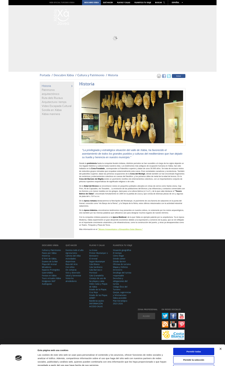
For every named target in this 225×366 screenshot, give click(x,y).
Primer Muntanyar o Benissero (98, 254)
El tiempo (117, 253)
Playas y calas (123, 2)
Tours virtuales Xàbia (51, 278)
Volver (178, 76)
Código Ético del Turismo (120, 288)
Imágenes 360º (49, 281)
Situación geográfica (122, 250)
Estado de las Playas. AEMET (98, 296)
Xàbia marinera (51, 114)
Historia (113, 75)
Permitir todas (194, 337)
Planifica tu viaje (142, 2)
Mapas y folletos (120, 267)
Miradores (46, 267)
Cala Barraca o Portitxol (95, 271)
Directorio (117, 269)
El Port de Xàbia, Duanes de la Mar (50, 260)
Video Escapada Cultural (56, 106)
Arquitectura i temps (54, 102)
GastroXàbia (47, 272)
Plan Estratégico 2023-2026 (120, 302)
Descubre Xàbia (91, 2)
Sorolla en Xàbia (52, 110)
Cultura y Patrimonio (90, 75)
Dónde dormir (119, 261)
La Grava (93, 250)
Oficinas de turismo (122, 264)
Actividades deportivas (71, 260)
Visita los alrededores (71, 279)
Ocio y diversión (73, 272)
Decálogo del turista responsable (122, 274)
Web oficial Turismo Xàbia (61, 2)
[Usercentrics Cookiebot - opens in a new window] (18, 360)
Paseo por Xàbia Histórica (49, 254)
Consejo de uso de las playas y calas (97, 279)
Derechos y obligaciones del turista (120, 281)
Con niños (70, 267)
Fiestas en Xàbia (49, 275)
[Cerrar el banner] (221, 335)
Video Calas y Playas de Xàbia (98, 285)
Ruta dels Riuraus (52, 98)
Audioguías (47, 283)
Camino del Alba (73, 255)
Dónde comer (119, 258)
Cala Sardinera (95, 267)
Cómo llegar (118, 255)
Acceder (146, 316)
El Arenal (93, 258)
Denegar (193, 354)
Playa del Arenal (49, 264)
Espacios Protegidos (51, 269)
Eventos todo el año (75, 250)
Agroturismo (71, 253)
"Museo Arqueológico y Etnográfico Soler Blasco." (120, 229)
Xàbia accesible (120, 298)
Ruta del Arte (72, 264)
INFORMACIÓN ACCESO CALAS (96, 305)
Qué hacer (108, 2)
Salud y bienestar (73, 275)
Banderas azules (96, 300)
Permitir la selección (193, 346)
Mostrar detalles (155, 360)
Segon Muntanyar (97, 261)
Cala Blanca (94, 264)
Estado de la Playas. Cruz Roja (98, 291)
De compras (71, 269)
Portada (45, 75)
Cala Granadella (96, 275)
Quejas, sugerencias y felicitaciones (122, 294)
